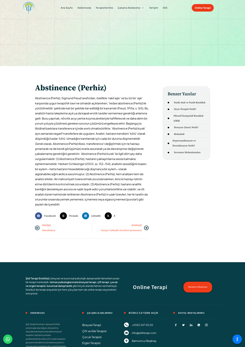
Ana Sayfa (70, 7)
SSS (160, 7)
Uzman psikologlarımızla (64, 282)
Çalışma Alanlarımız (130, 7)
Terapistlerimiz (104, 7)
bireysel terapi (87, 282)
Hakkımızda (86, 7)
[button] (46, 215)
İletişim (151, 7)
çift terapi (103, 282)
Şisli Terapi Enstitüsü (38, 278)
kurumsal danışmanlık (59, 285)
